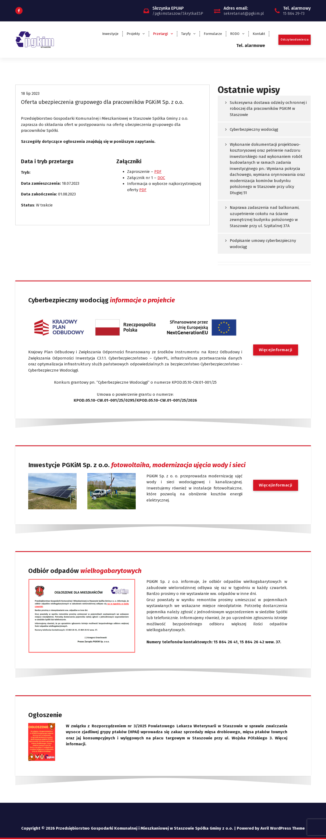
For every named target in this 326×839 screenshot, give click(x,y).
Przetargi (160, 34)
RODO (234, 34)
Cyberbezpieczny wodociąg (254, 129)
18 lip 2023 (30, 93)
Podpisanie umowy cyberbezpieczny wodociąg (263, 243)
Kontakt (259, 34)
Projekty (133, 34)
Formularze (213, 34)
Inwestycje (110, 34)
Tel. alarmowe (250, 45)
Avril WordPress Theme (282, 828)
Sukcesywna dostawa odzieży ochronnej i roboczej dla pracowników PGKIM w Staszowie (268, 108)
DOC (161, 177)
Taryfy (186, 34)
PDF (158, 171)
